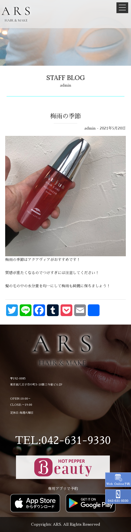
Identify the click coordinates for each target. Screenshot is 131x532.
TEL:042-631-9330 (63, 440)
